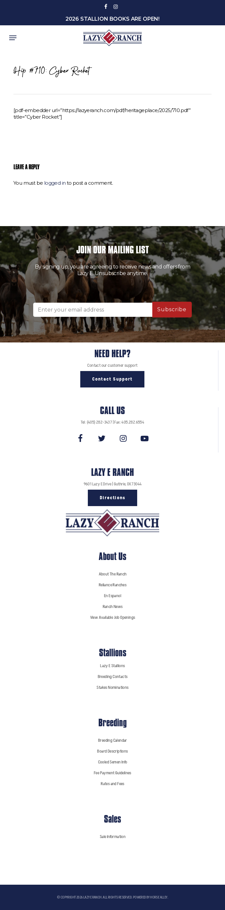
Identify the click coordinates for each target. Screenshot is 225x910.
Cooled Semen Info (112, 762)
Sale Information (112, 836)
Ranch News (113, 606)
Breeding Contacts (113, 676)
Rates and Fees (112, 784)
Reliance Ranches (112, 585)
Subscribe (172, 309)
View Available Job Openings (112, 617)
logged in (55, 183)
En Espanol (112, 596)
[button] (12, 38)
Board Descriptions (112, 751)
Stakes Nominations (112, 687)
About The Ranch (113, 574)
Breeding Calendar (112, 740)
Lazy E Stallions (112, 666)
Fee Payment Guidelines (112, 773)
